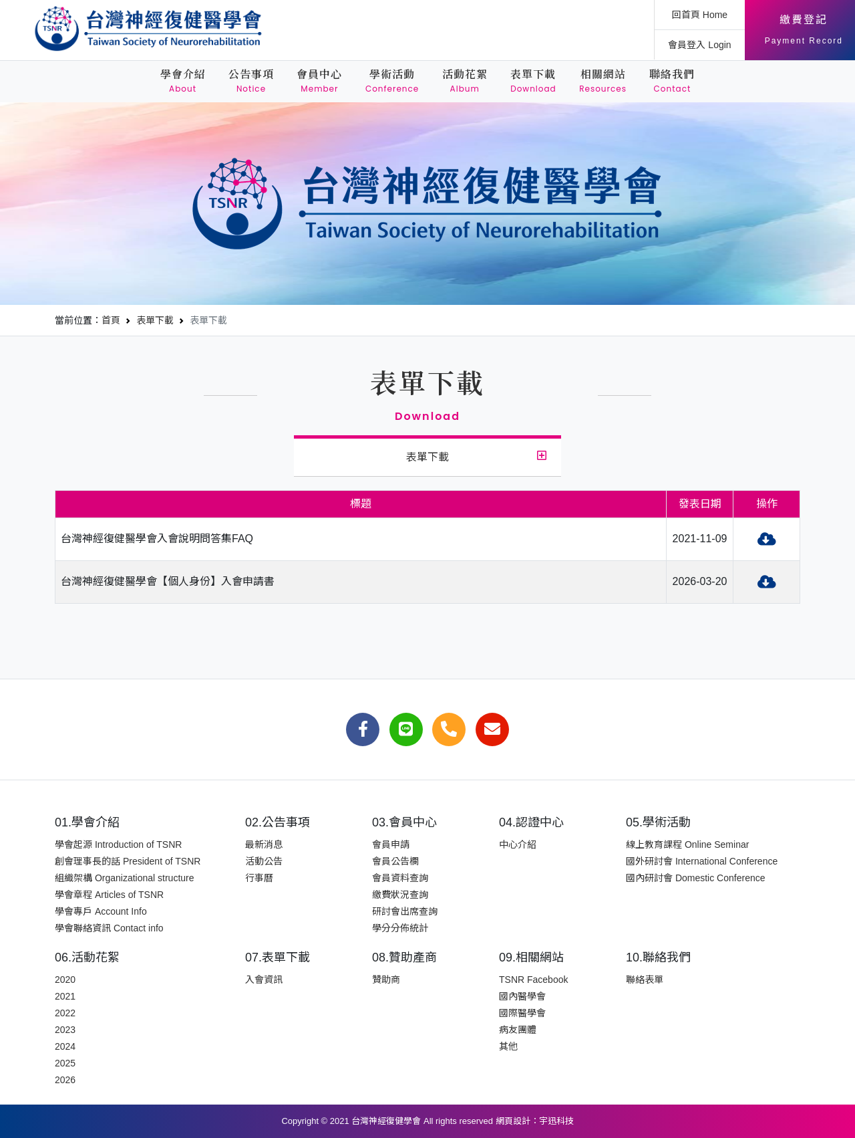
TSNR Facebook (533, 979)
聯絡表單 (644, 979)
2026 (65, 1079)
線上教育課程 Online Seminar (687, 844)
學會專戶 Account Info (101, 911)
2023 (65, 1029)
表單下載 (533, 81)
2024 (65, 1046)
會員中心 (319, 81)
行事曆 (259, 878)
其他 (508, 1046)
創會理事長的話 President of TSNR (127, 861)
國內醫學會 (522, 996)
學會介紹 (183, 81)
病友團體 (517, 1029)
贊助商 (386, 979)
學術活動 (392, 81)
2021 (65, 996)
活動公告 (264, 861)
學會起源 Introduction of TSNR (118, 844)
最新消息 (264, 844)
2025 (65, 1063)
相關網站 (603, 81)
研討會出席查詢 (405, 911)
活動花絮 (465, 81)
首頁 (111, 320)
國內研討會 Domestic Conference (695, 878)
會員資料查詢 (400, 878)
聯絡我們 (672, 81)
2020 (65, 979)
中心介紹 (517, 844)
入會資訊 (264, 979)
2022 (65, 1013)
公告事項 (251, 81)
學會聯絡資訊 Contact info (109, 928)
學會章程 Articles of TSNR (109, 894)
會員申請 (390, 844)
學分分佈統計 (400, 928)
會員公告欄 (395, 861)
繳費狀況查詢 (400, 894)
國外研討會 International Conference (702, 861)
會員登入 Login (699, 44)
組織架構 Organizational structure (124, 878)
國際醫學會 (522, 1013)
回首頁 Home (699, 14)
